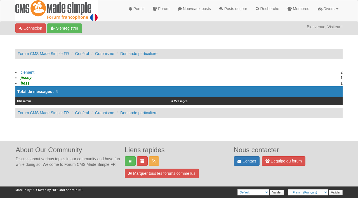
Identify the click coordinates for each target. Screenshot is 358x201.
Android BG (74, 190)
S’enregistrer (64, 28)
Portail (137, 8)
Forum (161, 8)
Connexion (30, 28)
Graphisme (104, 53)
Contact (246, 161)
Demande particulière (138, 53)
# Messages (179, 101)
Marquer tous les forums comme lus (161, 173)
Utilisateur (24, 101)
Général (82, 53)
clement (27, 72)
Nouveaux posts (194, 8)
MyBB (30, 190)
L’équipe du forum (283, 161)
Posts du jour (233, 8)
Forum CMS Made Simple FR (43, 53)
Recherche (267, 8)
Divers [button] (328, 8)
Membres (298, 8)
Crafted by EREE (47, 190)
